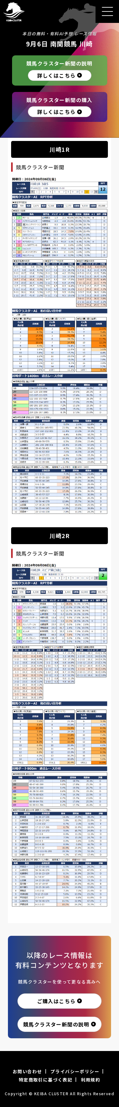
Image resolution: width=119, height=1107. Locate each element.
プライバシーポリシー (74, 1071)
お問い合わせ (27, 1071)
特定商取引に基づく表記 (45, 1079)
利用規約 (91, 1079)
